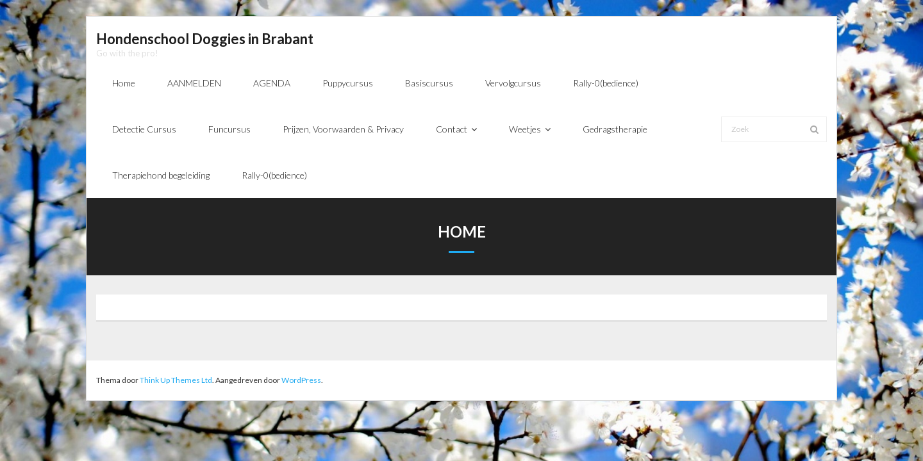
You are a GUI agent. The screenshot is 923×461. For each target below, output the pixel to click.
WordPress (301, 380)
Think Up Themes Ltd (176, 380)
